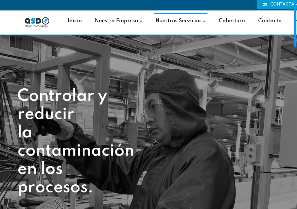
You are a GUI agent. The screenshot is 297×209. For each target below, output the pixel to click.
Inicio (75, 21)
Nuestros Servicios (180, 21)
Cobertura (232, 21)
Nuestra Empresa (118, 21)
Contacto (270, 21)
